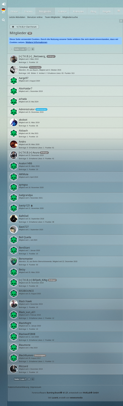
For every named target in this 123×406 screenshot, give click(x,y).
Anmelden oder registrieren (4, 4)
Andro (22, 141)
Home (14, 11)
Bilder (33, 73)
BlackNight (25, 323)
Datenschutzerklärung (18, 387)
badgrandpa (26, 195)
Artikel (42, 73)
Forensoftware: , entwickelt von (65, 392)
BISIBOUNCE (26, 291)
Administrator (27, 109)
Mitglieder (45, 11)
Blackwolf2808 (27, 334)
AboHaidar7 (25, 88)
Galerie (62, 11)
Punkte (32, 62)
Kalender (78, 11)
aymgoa (23, 184)
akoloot (23, 119)
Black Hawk (25, 301)
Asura (36, 152)
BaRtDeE (24, 216)
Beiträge (22, 62)
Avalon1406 (25, 163)
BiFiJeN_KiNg (40, 280)
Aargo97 (23, 78)
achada (23, 99)
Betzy (22, 269)
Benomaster (26, 258)
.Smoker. (23, 67)
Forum (28, 11)
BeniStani (24, 247)
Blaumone (24, 345)
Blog (93, 11)
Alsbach (23, 130)
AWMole (23, 174)
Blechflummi (26, 355)
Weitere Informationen (36, 42)
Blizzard (23, 366)
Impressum (35, 387)
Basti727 (24, 226)
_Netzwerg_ (39, 56)
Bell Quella (25, 237)
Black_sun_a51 (27, 312)
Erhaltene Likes (54, 73)
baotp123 (24, 205)
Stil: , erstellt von (65, 397)
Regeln (107, 11)
